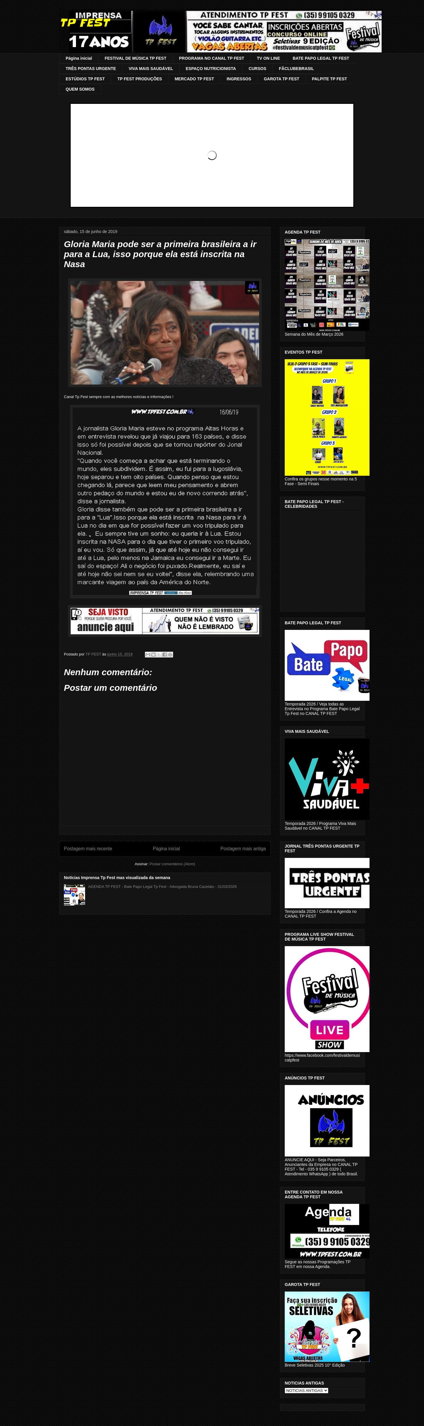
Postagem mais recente (88, 848)
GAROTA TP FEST (281, 78)
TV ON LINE (268, 58)
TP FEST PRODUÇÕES (139, 78)
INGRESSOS (239, 78)
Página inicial (79, 58)
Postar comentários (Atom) (172, 864)
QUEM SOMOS (80, 89)
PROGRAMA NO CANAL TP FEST (211, 58)
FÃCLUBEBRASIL (296, 68)
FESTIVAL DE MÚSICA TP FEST (135, 58)
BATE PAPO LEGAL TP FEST (321, 58)
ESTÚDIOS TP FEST (85, 78)
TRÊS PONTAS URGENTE (91, 68)
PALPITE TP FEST (329, 78)
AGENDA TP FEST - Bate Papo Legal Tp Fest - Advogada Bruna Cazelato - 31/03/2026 (162, 886)
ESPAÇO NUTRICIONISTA (211, 68)
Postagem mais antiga (243, 848)
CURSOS (257, 68)
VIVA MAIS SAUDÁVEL (151, 68)
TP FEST (84, 22)
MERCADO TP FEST (194, 78)
